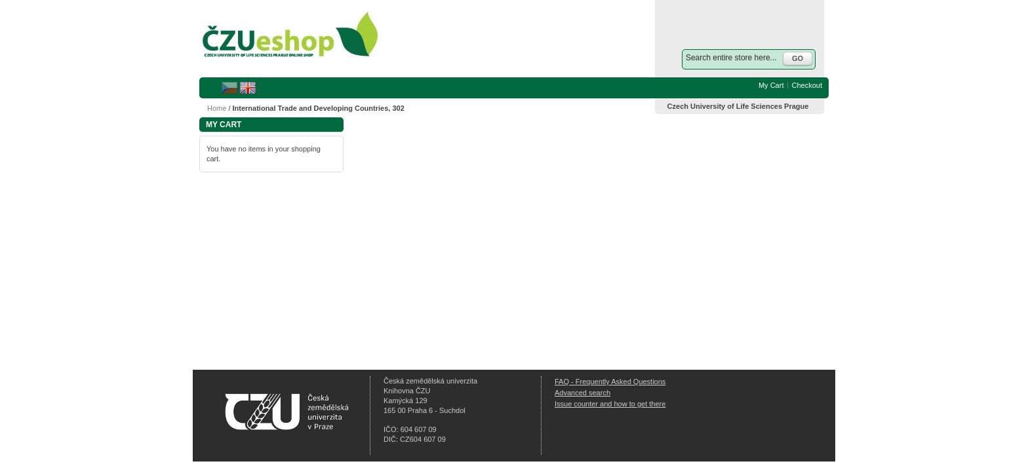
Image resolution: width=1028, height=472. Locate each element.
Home (216, 108)
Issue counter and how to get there (610, 404)
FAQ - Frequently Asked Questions (610, 381)
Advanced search (582, 393)
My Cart (771, 85)
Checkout (807, 85)
